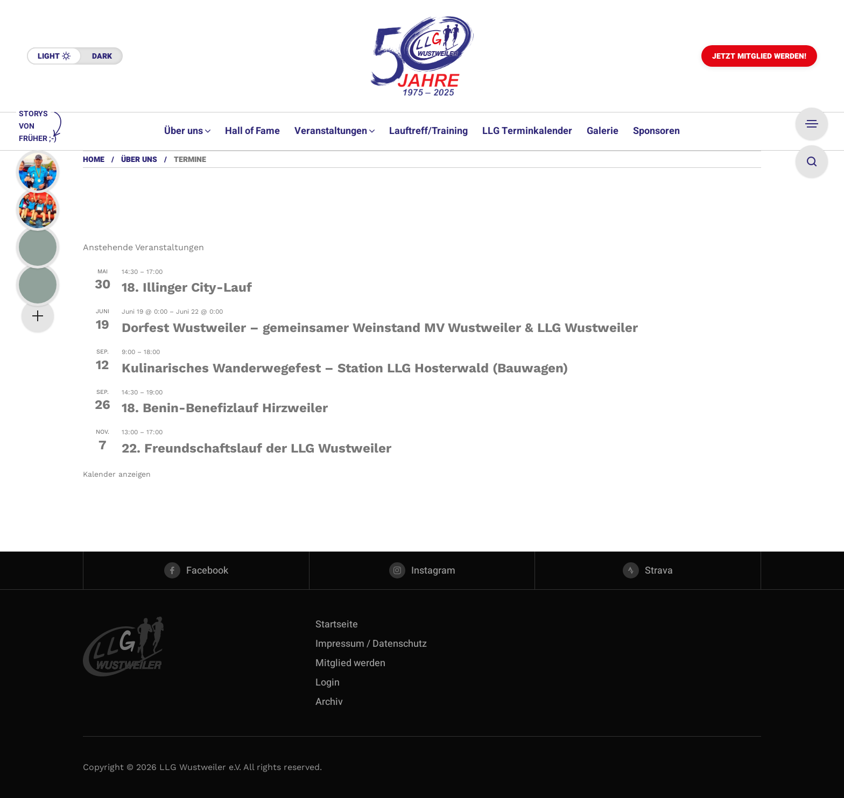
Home (93, 159)
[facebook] (196, 570)
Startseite (336, 624)
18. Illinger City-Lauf (187, 287)
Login (327, 682)
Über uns (139, 159)
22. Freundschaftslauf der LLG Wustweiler (256, 448)
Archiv (329, 702)
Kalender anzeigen (117, 474)
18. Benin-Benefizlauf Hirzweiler (225, 407)
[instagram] (422, 570)
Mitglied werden (350, 663)
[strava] (648, 570)
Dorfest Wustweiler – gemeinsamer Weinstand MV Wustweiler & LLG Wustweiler (380, 327)
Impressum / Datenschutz (371, 644)
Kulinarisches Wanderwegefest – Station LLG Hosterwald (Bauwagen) (345, 368)
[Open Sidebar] (812, 124)
